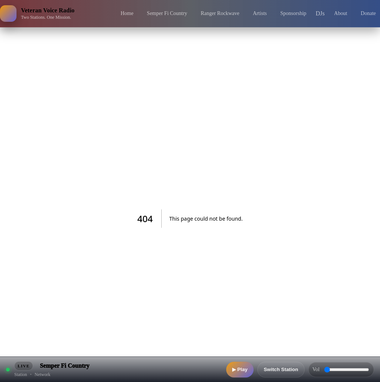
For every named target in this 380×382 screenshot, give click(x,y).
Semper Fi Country (167, 13)
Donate (368, 13)
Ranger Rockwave (220, 13)
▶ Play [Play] (240, 369)
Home (126, 13)
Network (42, 374)
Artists (260, 13)
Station (20, 374)
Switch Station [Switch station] (281, 369)
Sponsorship (293, 13)
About (340, 13)
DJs (320, 13)
